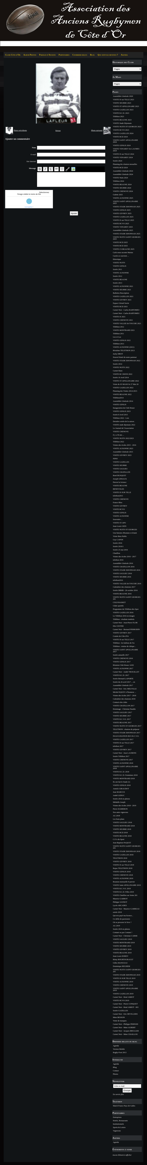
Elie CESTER (118, 626)
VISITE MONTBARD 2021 (124, 330)
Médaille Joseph (119, 802)
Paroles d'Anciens (47, 55)
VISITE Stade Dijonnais (122, 123)
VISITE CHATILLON (121, 472)
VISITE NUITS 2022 (121, 367)
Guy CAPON (118, 540)
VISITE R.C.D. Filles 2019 (123, 892)
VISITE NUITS (119, 262)
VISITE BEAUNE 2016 (122, 594)
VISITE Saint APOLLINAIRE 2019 (127, 885)
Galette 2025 (118, 194)
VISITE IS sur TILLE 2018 (123, 865)
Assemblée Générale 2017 (123, 685)
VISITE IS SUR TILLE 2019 (124, 978)
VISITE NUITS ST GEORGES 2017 (127, 726)
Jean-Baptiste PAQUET (122, 843)
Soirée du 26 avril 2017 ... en (124, 682)
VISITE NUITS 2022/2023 (123, 438)
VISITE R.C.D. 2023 (121, 113)
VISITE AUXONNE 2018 (123, 763)
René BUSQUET (119, 475)
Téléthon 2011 (118, 333)
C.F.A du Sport (118, 839)
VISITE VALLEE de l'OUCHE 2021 (127, 323)
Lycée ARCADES (120, 905)
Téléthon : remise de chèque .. (124, 646)
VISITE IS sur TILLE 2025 (123, 220)
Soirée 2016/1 (118, 546)
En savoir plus (118, 1094)
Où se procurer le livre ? (122, 922)
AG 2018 (116, 816)
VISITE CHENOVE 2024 (123, 191)
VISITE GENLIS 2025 (122, 210)
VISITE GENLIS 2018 (122, 785)
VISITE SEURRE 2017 (122, 716)
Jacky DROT (118, 354)
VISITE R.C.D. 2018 (121, 772)
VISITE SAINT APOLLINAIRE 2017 (125, 651)
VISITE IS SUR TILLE (122, 492)
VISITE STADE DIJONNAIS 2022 (126, 360)
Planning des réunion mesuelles (125, 164)
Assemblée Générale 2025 (123, 230)
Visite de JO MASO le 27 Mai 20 (125, 384)
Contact (116, 1071)
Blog (92, 55)
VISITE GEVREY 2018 (122, 861)
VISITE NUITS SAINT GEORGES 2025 (126, 238)
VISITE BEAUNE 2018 (122, 836)
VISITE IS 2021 (119, 317)
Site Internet (31, 161)
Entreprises (117, 1117)
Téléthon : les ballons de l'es (124, 643)
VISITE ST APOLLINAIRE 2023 (126, 106)
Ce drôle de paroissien (121, 919)
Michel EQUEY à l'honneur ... (124, 692)
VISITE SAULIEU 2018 (122, 822)
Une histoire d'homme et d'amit (125, 533)
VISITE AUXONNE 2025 (123, 198)
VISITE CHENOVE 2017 (123, 760)
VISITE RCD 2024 (120, 137)
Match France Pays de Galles (124, 1106)
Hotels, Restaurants (120, 1120)
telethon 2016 (118, 560)
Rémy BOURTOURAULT (123, 959)
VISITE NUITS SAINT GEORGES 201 (126, 598)
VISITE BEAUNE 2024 (122, 184)
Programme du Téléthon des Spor (126, 609)
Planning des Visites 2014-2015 (125, 391)
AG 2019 (116, 926)
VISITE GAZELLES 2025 (123, 217)
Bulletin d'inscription (121, 293)
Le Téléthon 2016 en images (124, 616)
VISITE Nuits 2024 (120, 178)
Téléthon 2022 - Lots (121, 418)
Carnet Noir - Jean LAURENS (124, 753)
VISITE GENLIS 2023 (122, 411)
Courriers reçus (79, 55)
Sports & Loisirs (119, 1127)
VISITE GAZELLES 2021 (123, 296)
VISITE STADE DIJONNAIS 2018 (126, 851)
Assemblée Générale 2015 (123, 452)
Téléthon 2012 (118, 327)
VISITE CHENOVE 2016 (123, 658)
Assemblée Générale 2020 (123, 96)
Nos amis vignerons (120, 812)
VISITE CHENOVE (121, 431)
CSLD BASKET (119, 602)
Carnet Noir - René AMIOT (123, 997)
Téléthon (117, 1101)
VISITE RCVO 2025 (121, 223)
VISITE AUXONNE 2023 (123, 448)
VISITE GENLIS (119, 266)
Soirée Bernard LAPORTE (123, 678)
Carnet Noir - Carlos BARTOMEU (126, 310)
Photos (115, 1074)
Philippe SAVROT (120, 902)
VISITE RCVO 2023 (121, 130)
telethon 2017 (118, 746)
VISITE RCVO (119, 509)
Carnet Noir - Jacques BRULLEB (126, 1031)
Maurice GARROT (120, 899)
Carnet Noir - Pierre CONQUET (125, 1004)
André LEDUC (119, 795)
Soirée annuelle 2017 (121, 655)
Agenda (124, 55)
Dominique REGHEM (121, 966)
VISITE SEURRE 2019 (122, 946)
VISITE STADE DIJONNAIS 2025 (126, 207)
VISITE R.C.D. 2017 (121, 675)
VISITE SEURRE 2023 (122, 103)
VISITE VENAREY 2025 (123, 227)
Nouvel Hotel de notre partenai (125, 357)
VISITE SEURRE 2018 (122, 829)
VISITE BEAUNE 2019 (122, 953)
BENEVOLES (118, 489)
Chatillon (116, 553)
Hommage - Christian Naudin (124, 709)
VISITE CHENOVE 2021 (123, 320)
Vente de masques (120, 1021)
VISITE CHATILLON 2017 (124, 705)
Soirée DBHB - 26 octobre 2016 (125, 590)
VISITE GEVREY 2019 (122, 949)
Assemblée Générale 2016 (123, 563)
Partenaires (64, 55)
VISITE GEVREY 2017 (122, 633)
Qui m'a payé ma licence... (123, 915)
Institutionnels (118, 1124)
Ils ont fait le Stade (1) (121, 782)
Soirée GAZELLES (120, 1010)
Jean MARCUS (119, 792)
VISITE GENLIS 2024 (122, 145)
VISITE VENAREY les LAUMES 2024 (126, 150)
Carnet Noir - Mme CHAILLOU (125, 1034)
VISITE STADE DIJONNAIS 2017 (126, 733)
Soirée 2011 (117, 269)
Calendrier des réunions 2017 (124, 587)
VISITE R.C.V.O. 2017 (122, 719)
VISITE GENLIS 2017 (122, 662)
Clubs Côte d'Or (12, 55)
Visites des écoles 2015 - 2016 (124, 445)
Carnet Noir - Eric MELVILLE (125, 689)
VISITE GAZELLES (121, 462)
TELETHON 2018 (120, 858)
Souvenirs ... (117, 519)
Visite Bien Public (120, 536)
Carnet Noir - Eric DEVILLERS (125, 1014)
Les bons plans (118, 819)
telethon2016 (118, 580)
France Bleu (117, 502)
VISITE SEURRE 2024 (122, 188)
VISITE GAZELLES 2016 (123, 612)
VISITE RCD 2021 (120, 306)
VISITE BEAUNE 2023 (122, 120)
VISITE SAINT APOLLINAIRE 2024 (125, 141)
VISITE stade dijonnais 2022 (124, 425)
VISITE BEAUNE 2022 (122, 394)
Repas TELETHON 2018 (122, 868)
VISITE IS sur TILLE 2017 (123, 639)
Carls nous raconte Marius (123, 252)
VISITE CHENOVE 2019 (123, 985)
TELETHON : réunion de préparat (126, 729)
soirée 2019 (117, 912)
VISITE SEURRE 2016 (122, 577)
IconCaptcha (28, 207)
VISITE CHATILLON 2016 (124, 567)
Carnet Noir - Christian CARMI (125, 936)
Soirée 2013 (117, 283)
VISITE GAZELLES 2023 (123, 110)
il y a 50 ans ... (118, 435)
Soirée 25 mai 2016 (120, 550)
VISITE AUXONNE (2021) (123, 347)
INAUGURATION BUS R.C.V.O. (126, 736)
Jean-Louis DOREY (120, 956)
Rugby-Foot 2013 (119, 1052)
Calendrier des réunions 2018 (124, 699)
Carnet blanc (118, 371)
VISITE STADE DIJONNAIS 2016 (126, 570)
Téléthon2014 (118, 398)
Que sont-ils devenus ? (108, 55)
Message (32, 168)
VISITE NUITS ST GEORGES (125, 529)
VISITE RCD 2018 (120, 832)
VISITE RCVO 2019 (121, 1000)
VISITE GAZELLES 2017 (123, 739)
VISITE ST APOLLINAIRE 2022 (126, 381)
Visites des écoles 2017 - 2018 (124, 695)
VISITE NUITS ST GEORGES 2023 (127, 126)
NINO (115, 458)
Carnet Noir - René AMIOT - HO (125, 1007)
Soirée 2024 (117, 161)
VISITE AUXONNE (121, 273)
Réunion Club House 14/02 (123, 665)
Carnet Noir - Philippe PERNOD (125, 1024)
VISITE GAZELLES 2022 (123, 387)
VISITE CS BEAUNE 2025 (123, 249)
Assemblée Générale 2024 (123, 171)
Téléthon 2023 (118, 116)
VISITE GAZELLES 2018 (123, 855)
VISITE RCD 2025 (120, 242)
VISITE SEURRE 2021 (122, 289)
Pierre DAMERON (120, 809)
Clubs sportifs (118, 606)
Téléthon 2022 (118, 442)
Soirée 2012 (117, 276)
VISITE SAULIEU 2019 (122, 939)
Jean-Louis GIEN (119, 526)
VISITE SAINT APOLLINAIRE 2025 (125, 202)
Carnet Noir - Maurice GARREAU (126, 909)
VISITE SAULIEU (120, 469)
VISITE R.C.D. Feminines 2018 (125, 775)
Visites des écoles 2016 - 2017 (124, 556)
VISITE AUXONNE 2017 (123, 668)
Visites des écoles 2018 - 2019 (124, 805)
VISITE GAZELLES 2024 (123, 133)
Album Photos (29, 55)
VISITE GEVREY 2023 (122, 455)
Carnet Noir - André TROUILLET (126, 672)
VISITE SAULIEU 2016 (122, 573)
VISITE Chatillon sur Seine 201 (125, 895)
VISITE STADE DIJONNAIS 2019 (126, 975)
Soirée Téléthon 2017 (121, 756)
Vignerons (117, 1131)
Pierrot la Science (119, 482)
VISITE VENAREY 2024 (123, 157)
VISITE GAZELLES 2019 (123, 994)
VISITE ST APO (119, 523)
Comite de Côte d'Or (121, 636)
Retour (58, 130)
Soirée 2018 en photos (121, 799)
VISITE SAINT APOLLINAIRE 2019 (125, 989)
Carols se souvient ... (121, 256)
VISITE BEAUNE (120, 279)
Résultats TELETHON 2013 (124, 350)
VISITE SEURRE (120, 465)
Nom (34, 147)
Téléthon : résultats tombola (123, 619)
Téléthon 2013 (118, 344)
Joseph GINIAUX (120, 479)
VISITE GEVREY (120, 506)
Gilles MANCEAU (120, 963)
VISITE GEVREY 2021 (122, 300)
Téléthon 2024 (118, 181)
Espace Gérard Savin (121, 303)
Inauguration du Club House (124, 408)
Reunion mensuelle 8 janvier (124, 882)
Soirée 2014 (117, 364)
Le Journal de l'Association (123, 428)
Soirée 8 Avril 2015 (120, 415)
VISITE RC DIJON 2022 (122, 374)
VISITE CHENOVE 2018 (123, 875)
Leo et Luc (117, 337)
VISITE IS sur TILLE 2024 (123, 154)
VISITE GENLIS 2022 (122, 340)
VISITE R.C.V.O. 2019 (122, 888)
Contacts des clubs (120, 702)
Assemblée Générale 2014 (123, 401)
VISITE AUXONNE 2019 (123, 878)
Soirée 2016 (117, 543)
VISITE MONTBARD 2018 (124, 778)
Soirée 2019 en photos (121, 929)
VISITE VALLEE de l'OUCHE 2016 (127, 583)
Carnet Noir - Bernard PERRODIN (126, 629)
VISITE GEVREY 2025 (122, 213)
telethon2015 (118, 496)
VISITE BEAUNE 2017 (122, 722)
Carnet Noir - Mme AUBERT (124, 1027)
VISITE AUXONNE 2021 (123, 286)
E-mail (33, 154)
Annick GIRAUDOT (121, 788)
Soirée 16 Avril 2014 (121, 377)
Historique (117, 259)
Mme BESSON (119, 1017)
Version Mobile (119, 1049)
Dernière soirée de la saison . (124, 421)
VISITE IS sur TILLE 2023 (123, 99)
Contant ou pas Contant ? (122, 932)
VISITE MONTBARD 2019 (124, 942)
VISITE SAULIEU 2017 (122, 712)
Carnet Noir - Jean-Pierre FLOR (125, 622)
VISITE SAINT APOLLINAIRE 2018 (125, 767)
